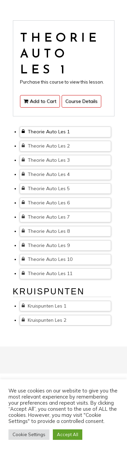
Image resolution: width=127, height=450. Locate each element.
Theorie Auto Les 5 (46, 188)
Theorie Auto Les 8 (46, 231)
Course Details (81, 101)
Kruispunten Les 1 (44, 306)
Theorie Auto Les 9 (46, 245)
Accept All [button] (67, 434)
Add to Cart (40, 101)
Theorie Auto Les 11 (47, 273)
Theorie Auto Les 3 (46, 160)
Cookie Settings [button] (29, 434)
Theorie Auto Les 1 (46, 132)
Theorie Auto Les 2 (46, 146)
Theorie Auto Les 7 (46, 217)
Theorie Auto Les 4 (46, 174)
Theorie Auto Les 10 (47, 259)
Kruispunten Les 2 (44, 320)
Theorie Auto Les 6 (46, 203)
